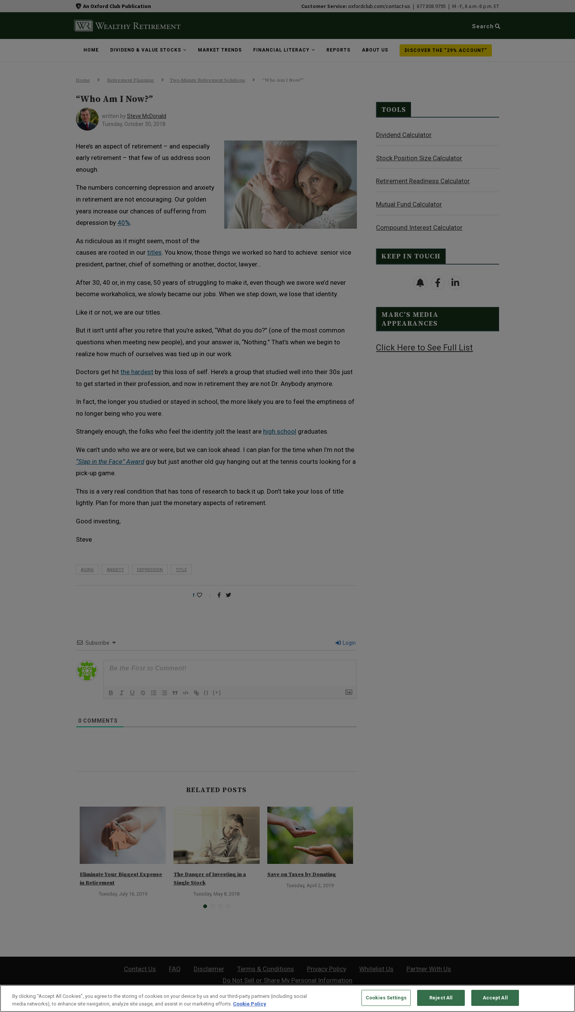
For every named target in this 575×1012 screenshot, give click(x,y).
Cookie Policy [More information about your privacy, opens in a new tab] (249, 1004)
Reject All (441, 998)
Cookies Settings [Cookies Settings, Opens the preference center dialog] (386, 998)
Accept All (495, 998)
